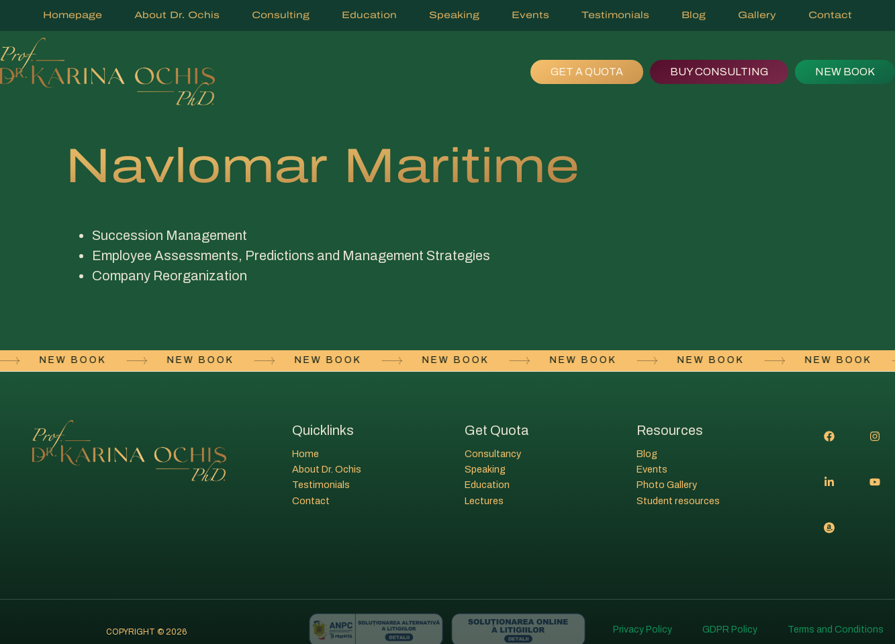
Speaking (454, 15)
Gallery (757, 15)
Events (530, 15)
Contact (830, 15)
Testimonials (615, 15)
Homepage (72, 15)
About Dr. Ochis (177, 15)
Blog (693, 15)
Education (369, 15)
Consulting (281, 15)
